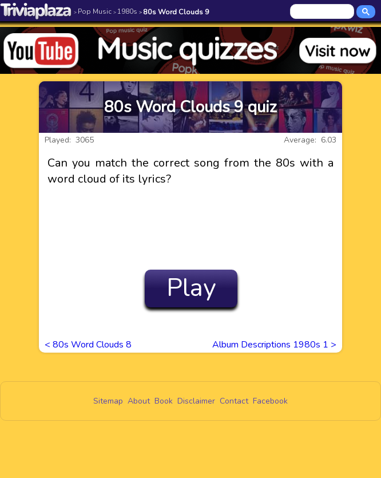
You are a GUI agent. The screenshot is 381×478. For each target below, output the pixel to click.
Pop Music (93, 11)
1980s (125, 11)
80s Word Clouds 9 (174, 12)
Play (191, 288)
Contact (234, 401)
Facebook (270, 401)
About (139, 401)
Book (163, 401)
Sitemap (108, 401)
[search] (323, 12)
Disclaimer (196, 401)
